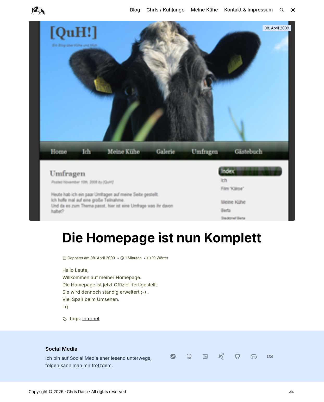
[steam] (173, 356)
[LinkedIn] (205, 356)
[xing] (221, 356)
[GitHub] (237, 356)
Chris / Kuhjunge (165, 10)
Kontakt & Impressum (248, 10)
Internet (90, 318)
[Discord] (254, 356)
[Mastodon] (189, 356)
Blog (135, 10)
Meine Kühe (204, 10)
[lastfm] (270, 356)
